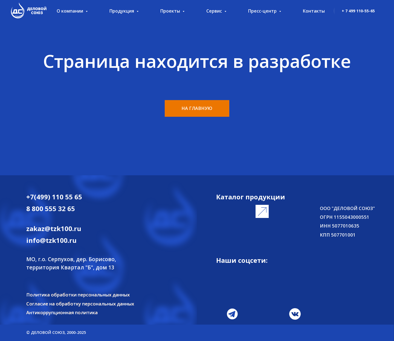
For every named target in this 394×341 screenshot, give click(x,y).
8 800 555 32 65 (50, 208)
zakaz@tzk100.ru (53, 228)
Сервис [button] (214, 11)
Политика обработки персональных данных (78, 295)
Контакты (314, 11)
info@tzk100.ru (51, 240)
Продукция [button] (122, 11)
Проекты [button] (170, 11)
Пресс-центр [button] (263, 11)
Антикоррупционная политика (62, 312)
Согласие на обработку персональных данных (80, 304)
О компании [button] (70, 11)
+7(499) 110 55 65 (54, 196)
